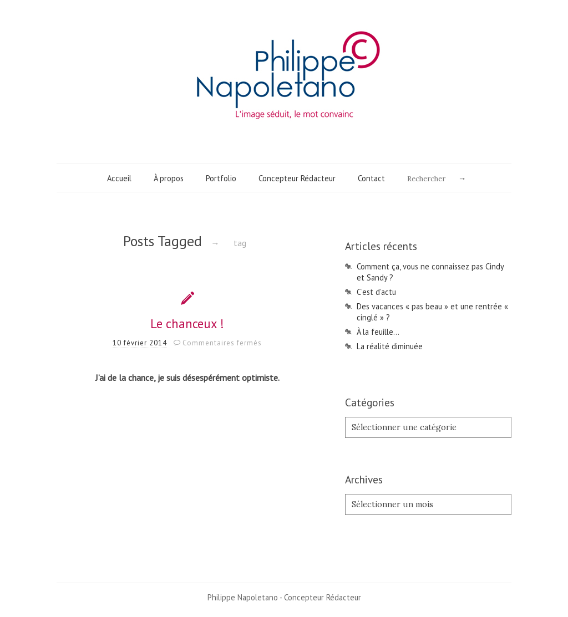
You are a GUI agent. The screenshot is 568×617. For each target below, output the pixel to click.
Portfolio (221, 178)
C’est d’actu (376, 292)
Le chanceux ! (187, 323)
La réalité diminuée (390, 346)
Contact (371, 178)
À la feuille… (378, 332)
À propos (169, 178)
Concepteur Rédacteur (297, 178)
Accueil (119, 178)
